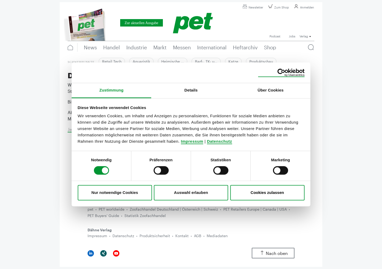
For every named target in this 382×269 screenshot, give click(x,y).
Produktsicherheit (155, 235)
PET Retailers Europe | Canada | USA (255, 209)
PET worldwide (111, 209)
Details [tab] (191, 90)
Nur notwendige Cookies (115, 192)
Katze (233, 61)
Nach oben (273, 253)
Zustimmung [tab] (111, 90)
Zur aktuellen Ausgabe (141, 23)
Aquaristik (141, 61)
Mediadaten (217, 235)
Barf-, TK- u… (206, 61)
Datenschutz (219, 141)
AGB (197, 235)
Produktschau (261, 61)
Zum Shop (278, 7)
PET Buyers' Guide (103, 215)
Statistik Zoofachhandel (145, 215)
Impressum (192, 141)
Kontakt (182, 235)
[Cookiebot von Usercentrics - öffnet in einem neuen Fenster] (281, 72)
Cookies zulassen (267, 192)
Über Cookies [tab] (271, 90)
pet (90, 209)
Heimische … (172, 61)
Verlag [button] (303, 36)
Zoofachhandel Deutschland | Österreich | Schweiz (174, 209)
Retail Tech (111, 61)
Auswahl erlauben (191, 192)
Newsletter (252, 7)
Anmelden (303, 7)
